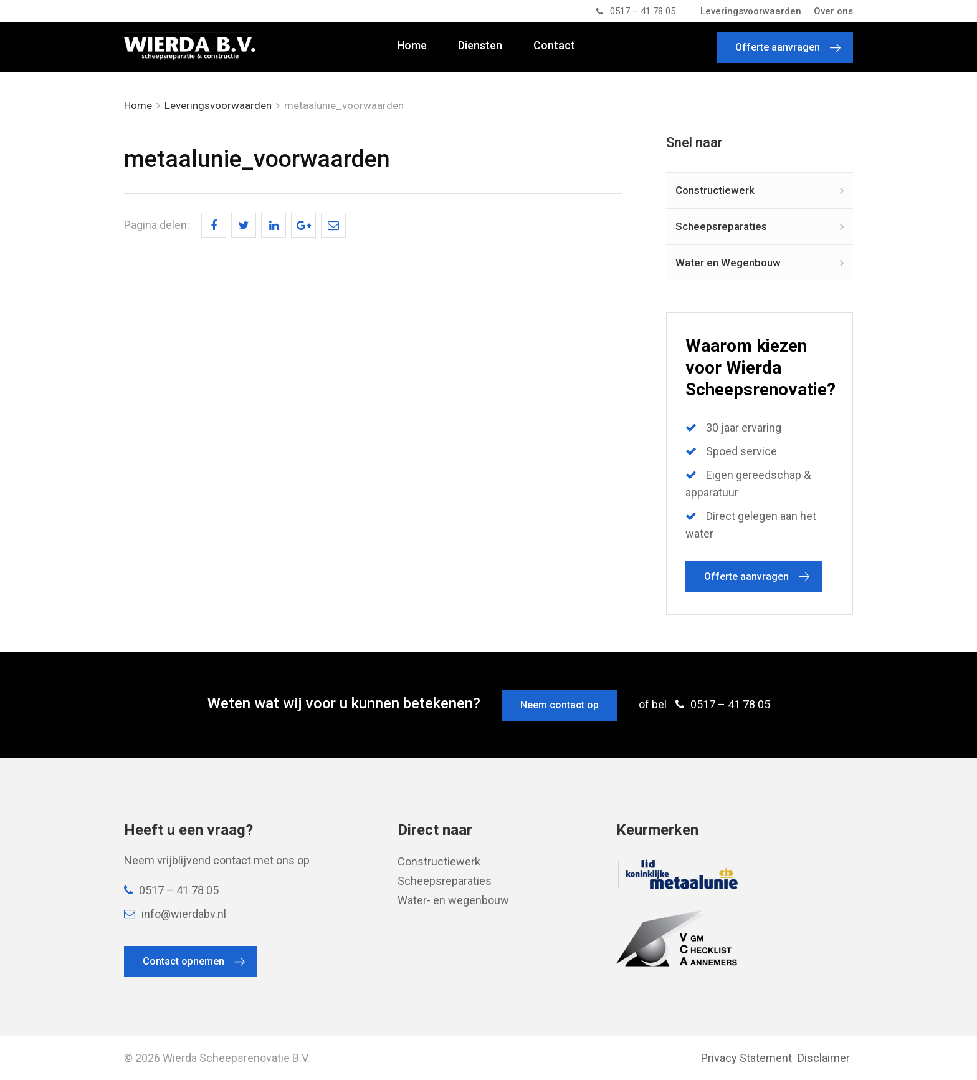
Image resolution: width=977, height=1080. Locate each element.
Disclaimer (824, 1057)
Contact (554, 45)
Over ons (833, 11)
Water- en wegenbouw (453, 900)
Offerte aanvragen (777, 47)
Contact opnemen (183, 961)
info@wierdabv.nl (175, 913)
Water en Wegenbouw (728, 262)
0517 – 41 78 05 (635, 11)
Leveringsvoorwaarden (750, 11)
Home (412, 45)
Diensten (480, 45)
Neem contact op (559, 705)
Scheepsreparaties (721, 226)
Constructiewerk (715, 190)
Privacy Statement (746, 1057)
